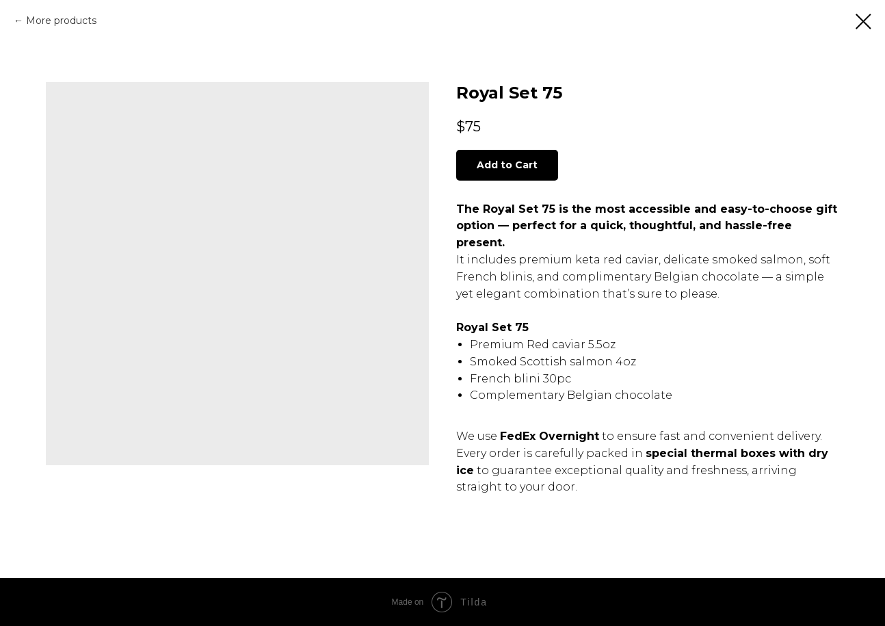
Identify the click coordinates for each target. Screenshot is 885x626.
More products (61, 20)
